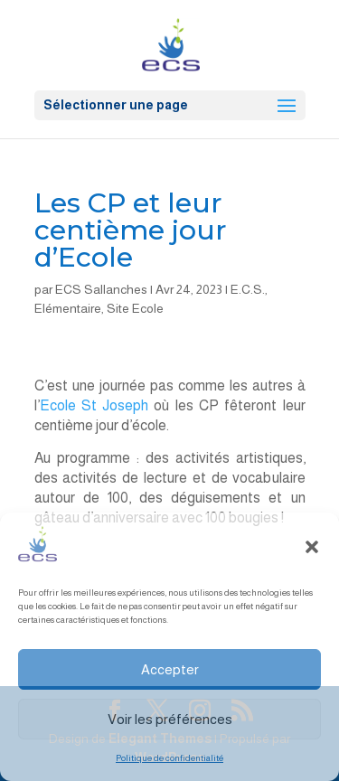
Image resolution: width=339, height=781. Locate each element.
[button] (312, 547)
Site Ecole (135, 308)
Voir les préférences (170, 719)
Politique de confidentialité (169, 758)
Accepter (170, 669)
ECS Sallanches (101, 289)
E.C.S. (248, 289)
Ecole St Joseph (94, 405)
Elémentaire (67, 308)
